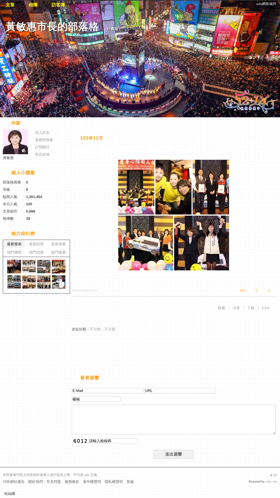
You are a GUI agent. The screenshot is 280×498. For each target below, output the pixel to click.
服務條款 (72, 482)
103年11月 (92, 138)
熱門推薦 (58, 252)
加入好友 (42, 132)
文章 (10, 5)
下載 (251, 308)
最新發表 (14, 244)
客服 (130, 482)
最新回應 (36, 244)
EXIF (266, 308)
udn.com (271, 481)
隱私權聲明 (114, 482)
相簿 (33, 5)
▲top (273, 475)
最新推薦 (58, 244)
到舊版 (112, 29)
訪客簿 (58, 5)
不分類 (95, 329)
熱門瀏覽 (14, 252)
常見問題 (53, 482)
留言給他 (42, 154)
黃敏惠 (8, 158)
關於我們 (35, 482)
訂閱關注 (42, 147)
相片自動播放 (88, 123)
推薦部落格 (44, 140)
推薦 (221, 308)
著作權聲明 (92, 482)
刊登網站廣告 (14, 482)
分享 (236, 308)
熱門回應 (36, 252)
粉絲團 (9, 494)
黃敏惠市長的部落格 (52, 26)
